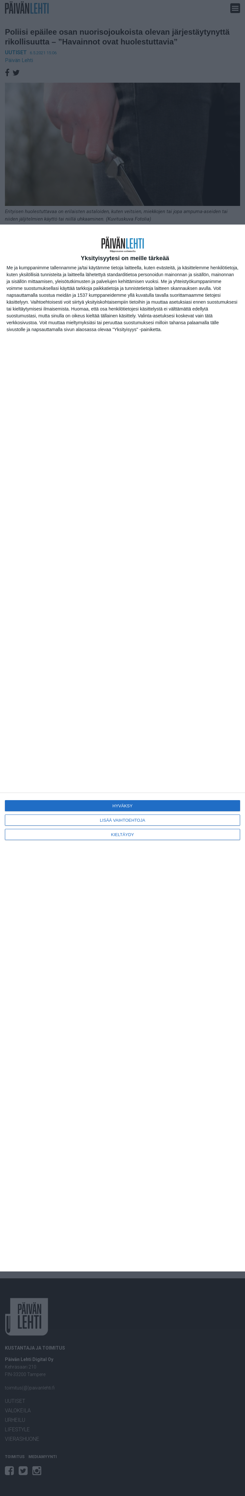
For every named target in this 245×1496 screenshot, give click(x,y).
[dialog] (122, 748)
